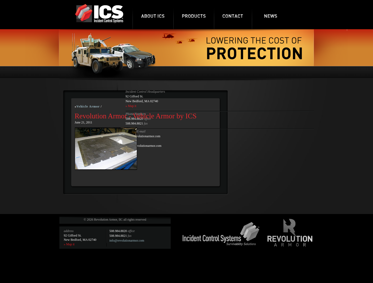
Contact (233, 14)
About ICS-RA (153, 14)
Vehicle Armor (88, 106)
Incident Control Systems (221, 234)
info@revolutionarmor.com (126, 240)
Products (194, 14)
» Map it (131, 106)
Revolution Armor (290, 232)
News (270, 14)
